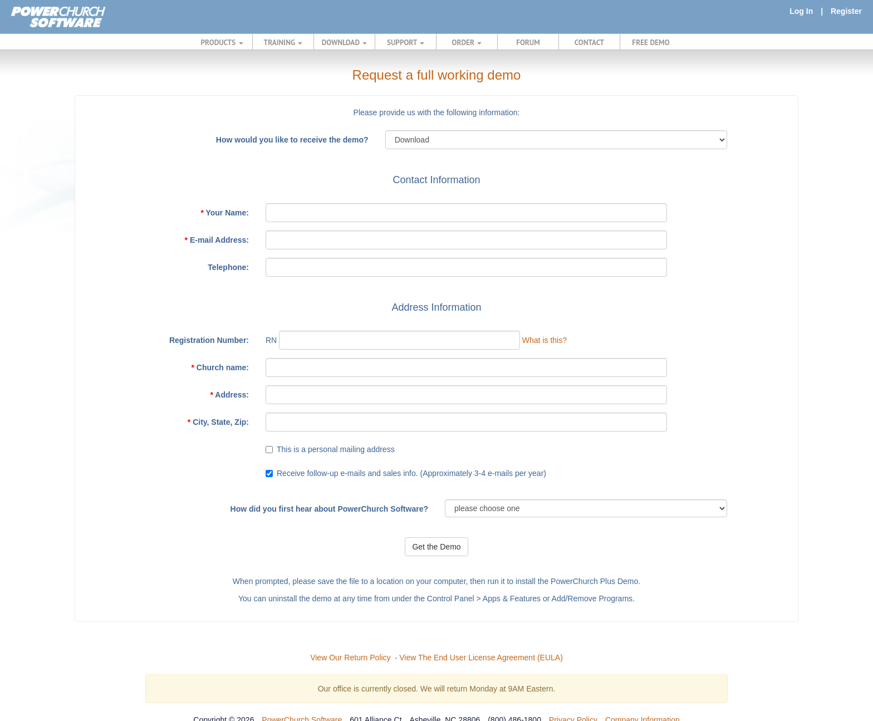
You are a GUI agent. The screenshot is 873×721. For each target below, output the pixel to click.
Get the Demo (436, 546)
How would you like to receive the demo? (292, 139)
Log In (801, 11)
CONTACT (589, 42)
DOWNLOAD (344, 42)
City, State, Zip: (218, 422)
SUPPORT (405, 42)
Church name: (220, 367)
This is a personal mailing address (336, 449)
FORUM (528, 42)
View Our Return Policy (350, 657)
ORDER (467, 42)
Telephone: (228, 267)
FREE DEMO (650, 42)
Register (846, 11)
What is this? (544, 340)
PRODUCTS (222, 42)
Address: (229, 394)
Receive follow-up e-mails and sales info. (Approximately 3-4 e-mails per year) (411, 473)
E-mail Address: (217, 240)
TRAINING (283, 42)
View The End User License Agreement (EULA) (481, 657)
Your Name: (224, 212)
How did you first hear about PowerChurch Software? (329, 508)
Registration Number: (209, 340)
